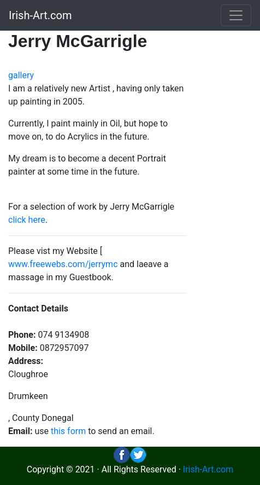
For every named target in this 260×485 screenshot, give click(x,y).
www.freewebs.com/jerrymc (63, 264)
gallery (21, 75)
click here (26, 220)
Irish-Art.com (40, 15)
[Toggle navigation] (236, 15)
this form (68, 431)
